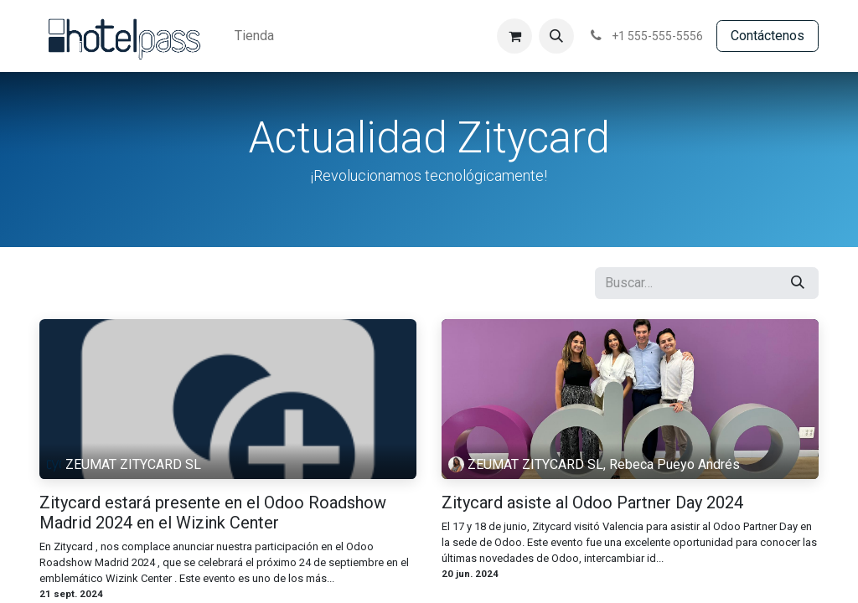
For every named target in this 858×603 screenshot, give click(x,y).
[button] (556, 36)
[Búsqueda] (798, 283)
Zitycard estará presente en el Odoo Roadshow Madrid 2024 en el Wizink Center (212, 512)
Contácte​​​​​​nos (767, 36)
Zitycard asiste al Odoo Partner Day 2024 (592, 502)
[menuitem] (254, 36)
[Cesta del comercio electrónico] (514, 36)
